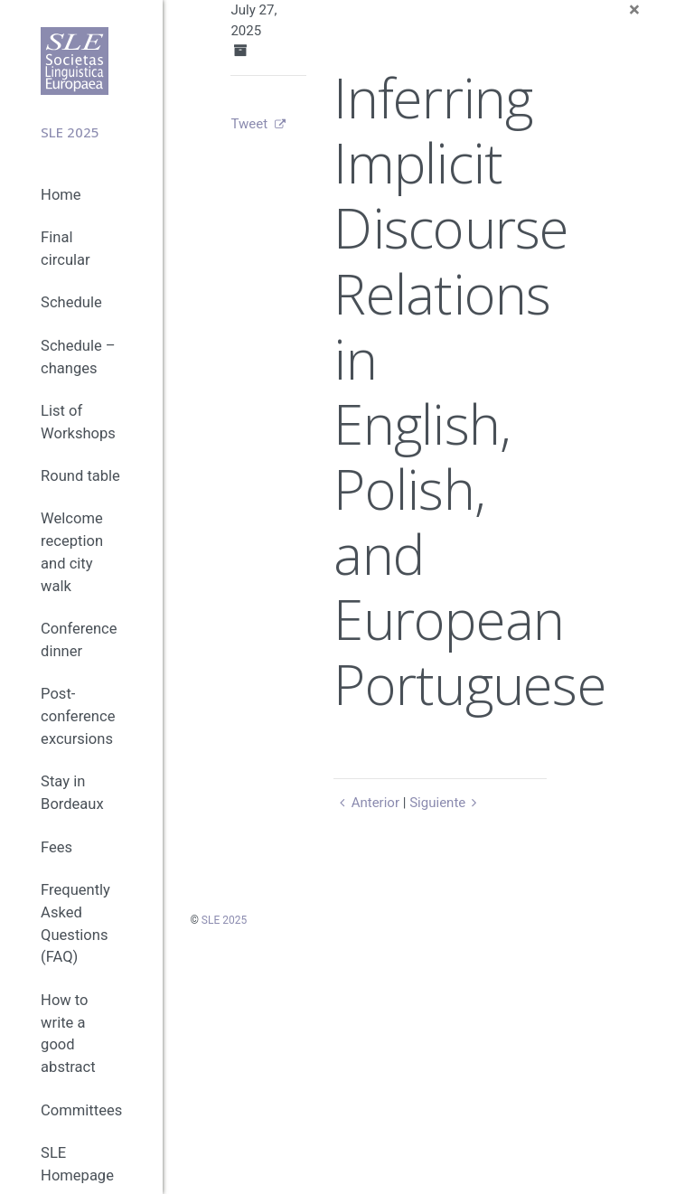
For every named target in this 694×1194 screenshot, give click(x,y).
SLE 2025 (224, 920)
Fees (56, 847)
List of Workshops (78, 422)
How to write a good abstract (68, 1034)
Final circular (65, 248)
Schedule (71, 302)
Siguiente (446, 802)
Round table (80, 475)
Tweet (248, 124)
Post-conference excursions (78, 716)
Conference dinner (79, 640)
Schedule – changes (78, 357)
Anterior (366, 802)
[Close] (634, 10)
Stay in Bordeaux (72, 793)
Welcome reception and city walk (72, 552)
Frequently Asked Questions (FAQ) (75, 923)
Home (60, 194)
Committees (81, 1110)
